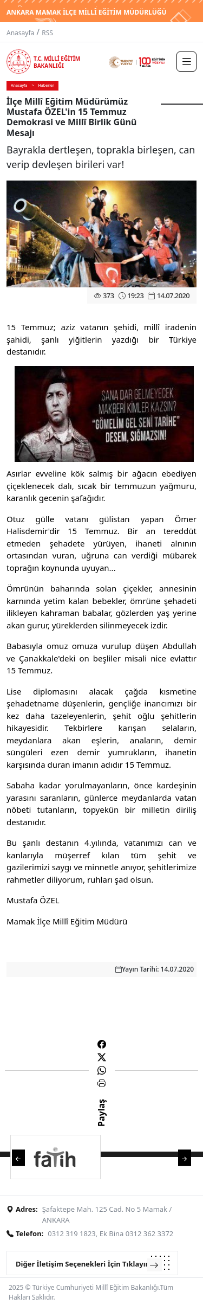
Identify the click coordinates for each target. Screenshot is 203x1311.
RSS (47, 32)
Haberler (46, 85)
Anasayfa (20, 32)
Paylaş (101, 1122)
